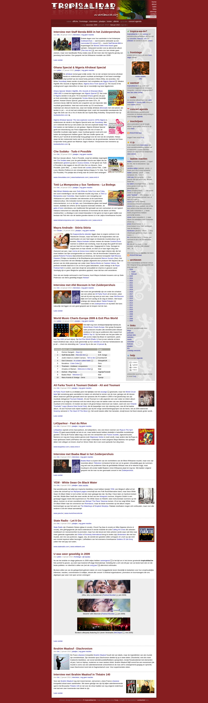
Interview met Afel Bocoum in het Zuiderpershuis (84, 285)
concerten (132, 39)
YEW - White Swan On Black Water (75, 482)
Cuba (102, 191)
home (154, 2)
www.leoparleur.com (61, 447)
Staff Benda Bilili (114, 43)
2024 (131, 278)
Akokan (85, 278)
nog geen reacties (87, 35)
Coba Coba (74, 363)
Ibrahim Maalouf (100, 655)
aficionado (103, 108)
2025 (131, 276)
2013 (131, 303)
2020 (131, 287)
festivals (140, 39)
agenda (139, 116)
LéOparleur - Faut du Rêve (70, 423)
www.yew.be (58, 513)
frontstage (83, 21)
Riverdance (89, 504)
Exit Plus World (84, 339)
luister (109, 21)
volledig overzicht (134, 351)
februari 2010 (115, 25)
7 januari (82, 344)
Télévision (97, 463)
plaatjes (102, 21)
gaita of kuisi (58, 208)
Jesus (129, 191)
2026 (131, 269)
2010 (131, 309)
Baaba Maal (85, 461)
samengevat (105, 560)
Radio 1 (94, 339)
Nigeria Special (109, 81)
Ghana (90, 96)
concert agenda (135, 21)
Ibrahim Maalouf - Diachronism (73, 648)
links (154, 9)
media (129, 339)
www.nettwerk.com (77, 547)
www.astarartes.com (84, 220)
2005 (131, 321)
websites (130, 337)
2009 (131, 312)
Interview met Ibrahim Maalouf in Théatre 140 (82, 674)
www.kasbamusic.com (79, 177)
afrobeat (69, 74)
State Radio (58, 527)
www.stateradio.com (61, 547)
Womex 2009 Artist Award (103, 46)
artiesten (130, 41)
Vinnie (129, 217)
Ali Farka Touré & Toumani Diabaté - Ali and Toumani (87, 385)
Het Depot (118, 633)
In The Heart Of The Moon (78, 411)
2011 (131, 307)
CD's (145, 39)
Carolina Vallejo (132, 168)
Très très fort (86, 50)
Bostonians (122, 534)
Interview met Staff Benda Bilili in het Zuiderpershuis (87, 31)
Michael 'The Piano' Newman (97, 501)
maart (133, 272)
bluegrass (103, 496)
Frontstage (77, 557)
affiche (75, 21)
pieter (59, 70)
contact (153, 14)
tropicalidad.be (132, 34)
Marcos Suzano (108, 258)
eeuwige (104, 392)
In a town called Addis (82, 361)
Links (133, 325)
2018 (131, 292)
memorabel (85, 43)
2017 (131, 294)
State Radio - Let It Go (67, 520)
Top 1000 (60, 339)
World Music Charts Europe (94, 327)
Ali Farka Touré (101, 294)
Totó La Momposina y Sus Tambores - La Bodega (84, 184)
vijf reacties (86, 557)
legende (140, 358)
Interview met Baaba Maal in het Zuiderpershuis (84, 454)
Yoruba (85, 98)
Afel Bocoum (119, 296)
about (154, 4)
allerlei (116, 21)
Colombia (70, 196)
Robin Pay (130, 177)
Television (76, 375)
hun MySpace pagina (78, 491)
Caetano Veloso (110, 263)
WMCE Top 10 (89, 334)
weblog (145, 34)
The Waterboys (86, 506)
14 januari (100, 344)
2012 (131, 305)
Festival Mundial (109, 595)
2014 (131, 301)
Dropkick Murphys (101, 506)
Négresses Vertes (97, 437)
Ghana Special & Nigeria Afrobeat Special (80, 67)
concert (95, 43)
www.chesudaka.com (62, 177)
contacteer (141, 700)
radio (154, 7)
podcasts (130, 333)
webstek (96, 342)
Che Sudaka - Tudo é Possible (72, 151)
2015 (131, 298)
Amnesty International (93, 534)
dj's (128, 348)
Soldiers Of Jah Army (125, 539)
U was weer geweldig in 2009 (72, 553)
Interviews (76, 35)
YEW (112, 489)
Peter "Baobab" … (133, 195)
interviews (93, 21)
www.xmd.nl (94, 177)
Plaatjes (77, 70)
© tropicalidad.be (89, 700)
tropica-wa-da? (138, 31)
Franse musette (113, 435)
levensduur (144, 145)
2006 (131, 319)
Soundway (63, 81)
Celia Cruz (92, 191)
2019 (131, 289)
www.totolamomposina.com (64, 220)
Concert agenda (139, 109)
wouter (59, 231)
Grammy (57, 411)
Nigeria (58, 96)
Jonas (129, 224)
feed (132, 129)
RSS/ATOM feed (136, 133)
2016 (131, 296)
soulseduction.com (61, 115)
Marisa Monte (95, 263)
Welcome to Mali (84, 369)
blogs (129, 330)
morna (74, 251)
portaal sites (131, 335)
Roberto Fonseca (65, 256)
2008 (131, 314)
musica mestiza (83, 163)
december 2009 (91, 25)
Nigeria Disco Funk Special (94, 84)
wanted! (134, 83)
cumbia (88, 168)
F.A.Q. (142, 137)
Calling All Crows (118, 530)
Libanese (81, 655)
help (132, 355)
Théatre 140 (74, 686)
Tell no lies (91, 358)
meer (150, 41)
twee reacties (83, 485)
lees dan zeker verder (134, 92)
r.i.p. (132, 142)
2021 (131, 285)
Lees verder (58, 60)
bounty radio (141, 102)
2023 (131, 281)
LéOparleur (58, 430)
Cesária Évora (115, 241)
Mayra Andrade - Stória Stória (72, 227)
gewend (67, 163)
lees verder (132, 154)
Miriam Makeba (63, 191)
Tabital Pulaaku (107, 301)
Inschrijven (136, 121)
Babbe (129, 161)
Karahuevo (131, 231)
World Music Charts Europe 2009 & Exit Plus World (86, 318)
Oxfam (80, 534)
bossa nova (84, 251)
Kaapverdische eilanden (82, 234)
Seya (78, 352)
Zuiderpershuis (86, 41)
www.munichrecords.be (73, 513)
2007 (131, 316)
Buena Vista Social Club (77, 406)
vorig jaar (93, 565)
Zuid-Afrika (81, 191)
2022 (131, 283)
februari (134, 274)
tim (128, 211)
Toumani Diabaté (76, 399)
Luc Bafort (130, 184)
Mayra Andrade (83, 241)
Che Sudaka (61, 160)
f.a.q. (134, 376)
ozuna (129, 202)
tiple (77, 203)
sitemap (153, 11)
